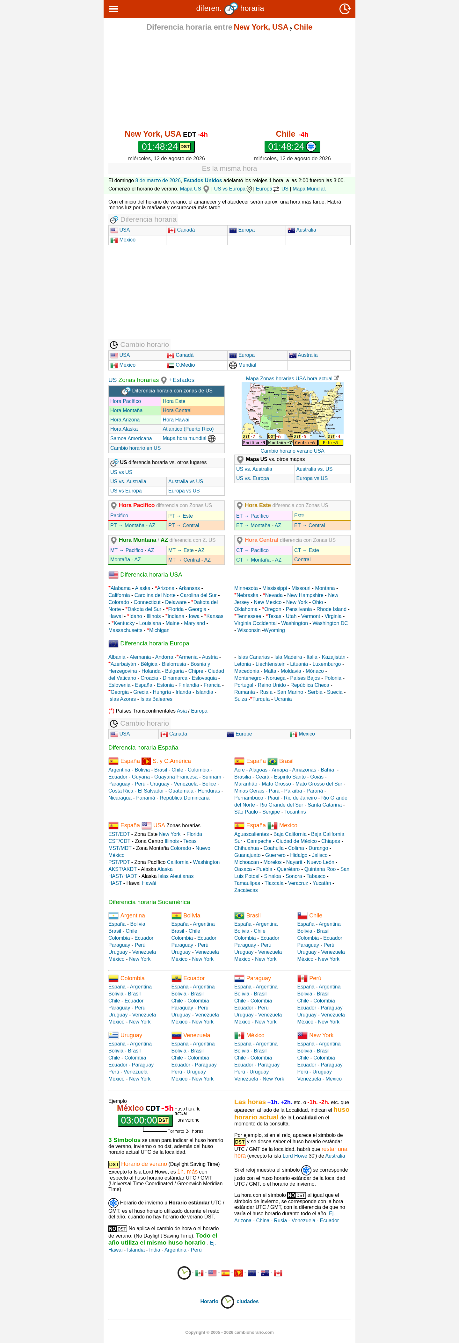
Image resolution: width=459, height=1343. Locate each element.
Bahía (327, 769)
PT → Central (183, 525)
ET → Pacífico (252, 516)
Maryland (194, 623)
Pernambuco (248, 798)
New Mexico (267, 602)
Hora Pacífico (125, 401)
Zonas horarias (138, 380)
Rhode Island (331, 609)
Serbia (315, 692)
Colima (296, 848)
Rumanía (244, 692)
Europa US (272, 188)
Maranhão (245, 783)
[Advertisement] (229, 80)
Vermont (310, 616)
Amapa (280, 769)
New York (297, 602)
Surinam (211, 776)
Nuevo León (320, 862)
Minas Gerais (249, 791)
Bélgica (149, 664)
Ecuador (117, 776)
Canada (173, 733)
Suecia (335, 692)
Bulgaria (174, 671)
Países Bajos (305, 678)
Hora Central (177, 410)
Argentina (119, 769)
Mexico (122, 239)
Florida (176, 609)
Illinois (154, 616)
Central (302, 559)
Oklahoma (246, 609)
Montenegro (247, 678)
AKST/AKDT (122, 869)
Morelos (273, 862)
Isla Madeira (288, 657)
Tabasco (316, 876)
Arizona (165, 588)
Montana (325, 588)
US (112, 380)
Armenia (188, 657)
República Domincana (185, 798)
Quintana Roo (320, 869)
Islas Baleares (156, 699)
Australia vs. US (314, 469)
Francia (212, 685)
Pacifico (119, 515)
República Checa (309, 685)
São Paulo (246, 812)
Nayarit (294, 862)
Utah (291, 616)
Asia (182, 711)
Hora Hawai (176, 419)
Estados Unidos (203, 180)
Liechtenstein (271, 664)
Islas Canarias (253, 657)
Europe (239, 733)
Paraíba (293, 791)
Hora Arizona (125, 419)
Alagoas (258, 769)
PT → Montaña (127, 525)
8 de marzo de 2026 (158, 180)
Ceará (263, 776)
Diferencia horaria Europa (148, 643)
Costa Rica (120, 791)
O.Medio (181, 365)
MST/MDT (120, 848)
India (154, 1250)
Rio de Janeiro (300, 798)
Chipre (195, 671)
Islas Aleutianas (175, 876)
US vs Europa (233, 188)
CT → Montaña (253, 560)
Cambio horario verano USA (292, 451)
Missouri (301, 588)
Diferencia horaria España (143, 747)
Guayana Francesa (176, 776)
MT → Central (184, 560)
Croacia (149, 678)
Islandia (204, 692)
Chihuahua (246, 848)
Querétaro (288, 869)
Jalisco (320, 855)
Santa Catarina (325, 805)
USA (124, 230)
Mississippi (274, 588)
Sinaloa (272, 876)
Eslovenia (119, 685)
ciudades (248, 1301)
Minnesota (246, 588)
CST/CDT (119, 841)
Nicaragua (120, 798)
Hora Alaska (124, 429)
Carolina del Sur (198, 595)
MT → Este (181, 550)
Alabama (121, 588)
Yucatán (322, 883)
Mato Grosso (276, 783)
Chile (177, 769)
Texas (274, 616)
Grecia (140, 692)
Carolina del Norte (154, 595)
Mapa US (195, 188)
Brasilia (242, 776)
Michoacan (246, 862)
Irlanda (183, 692)
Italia (312, 657)
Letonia (242, 664)
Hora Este (174, 401)
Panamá (145, 798)
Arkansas (189, 588)
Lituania (299, 664)
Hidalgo (298, 855)
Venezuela (186, 783)
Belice (209, 783)
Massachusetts (125, 630)
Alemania (140, 657)
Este (299, 515)
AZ (152, 525)
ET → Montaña (253, 525)
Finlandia (188, 685)
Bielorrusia (174, 664)
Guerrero (275, 855)
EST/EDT (119, 834)
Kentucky (124, 623)
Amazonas (304, 769)
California (119, 595)
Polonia (332, 678)
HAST (115, 883)
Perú (140, 783)
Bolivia (142, 769)
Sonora (294, 876)
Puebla (264, 869)
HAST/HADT (122, 876)
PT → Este (180, 516)
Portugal (243, 685)
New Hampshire (305, 595)
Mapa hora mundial (189, 438)
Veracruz (298, 883)
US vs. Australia (128, 481)
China (262, 1220)
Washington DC (330, 623)
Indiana (176, 616)
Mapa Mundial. (309, 188)
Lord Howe (295, 1156)
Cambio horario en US (135, 448)
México (122, 365)
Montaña (120, 559)
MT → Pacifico (126, 550)
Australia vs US (185, 481)
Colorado (118, 602)
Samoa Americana (131, 438)
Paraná (315, 791)
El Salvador (151, 791)
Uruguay (159, 783)
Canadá (181, 230)
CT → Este (306, 550)
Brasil (160, 769)
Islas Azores (122, 699)
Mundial (242, 365)
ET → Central (309, 525)
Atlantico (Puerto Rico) (188, 429)
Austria (210, 657)
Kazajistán (334, 657)
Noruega (276, 678)
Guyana (141, 776)
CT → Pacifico (252, 550)
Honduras (209, 791)
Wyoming (274, 630)
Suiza (240, 699)
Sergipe (271, 812)
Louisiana (150, 623)
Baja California (290, 834)
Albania (116, 657)
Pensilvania (299, 609)
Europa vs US (184, 490)
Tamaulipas (247, 883)
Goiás (317, 776)
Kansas (214, 616)
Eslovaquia (204, 678)
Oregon (272, 609)
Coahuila (274, 848)
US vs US (121, 472)
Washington (294, 623)
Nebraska (247, 595)
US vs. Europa (252, 478)
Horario (217, 1301)
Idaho (135, 616)
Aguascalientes (251, 834)
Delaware (176, 602)
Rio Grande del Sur (281, 805)
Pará (274, 791)
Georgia (197, 609)
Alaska (142, 588)
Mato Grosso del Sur (318, 783)
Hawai (115, 616)
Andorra (164, 657)
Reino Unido (272, 685)
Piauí (273, 798)
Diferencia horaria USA (145, 574)
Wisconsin (249, 630)
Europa (242, 230)
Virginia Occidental (255, 623)
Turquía (261, 699)
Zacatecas (246, 890)
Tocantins (295, 812)
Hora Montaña (126, 410)
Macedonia (246, 671)
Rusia (266, 692)
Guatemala (181, 791)
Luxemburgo (327, 664)
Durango (318, 848)
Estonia (165, 685)
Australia (302, 230)
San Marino (290, 692)
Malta (270, 671)
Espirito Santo (290, 776)
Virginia (332, 616)
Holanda (151, 671)
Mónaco (315, 671)
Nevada (274, 595)
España (143, 685)
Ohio (317, 602)
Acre (239, 769)
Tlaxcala (274, 883)
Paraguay (119, 783)
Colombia (198, 769)
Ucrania (283, 699)
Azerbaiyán (123, 664)
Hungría (162, 692)
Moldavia (291, 671)
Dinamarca (175, 678)
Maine (173, 623)
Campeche (259, 841)
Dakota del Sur (144, 609)
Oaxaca (243, 869)
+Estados (181, 380)
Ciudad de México (296, 841)
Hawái (149, 883)
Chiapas (330, 841)
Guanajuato (247, 855)
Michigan (159, 630)
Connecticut (147, 602)
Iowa (194, 616)
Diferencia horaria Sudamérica (149, 902)
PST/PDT (119, 862)
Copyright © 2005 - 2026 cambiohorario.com (229, 1332)
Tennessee (249, 616)
